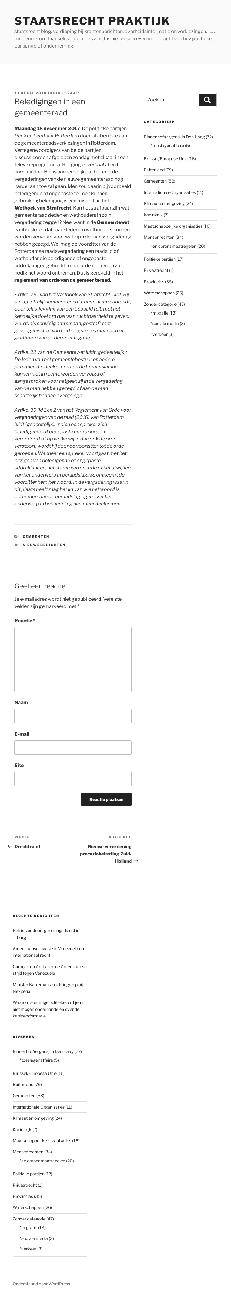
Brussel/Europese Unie (166, 158)
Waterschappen (159, 292)
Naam (21, 702)
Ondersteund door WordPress (41, 1283)
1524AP (70, 93)
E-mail (21, 734)
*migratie (159, 312)
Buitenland (154, 169)
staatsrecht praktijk (92, 21)
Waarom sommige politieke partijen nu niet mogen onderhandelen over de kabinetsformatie (50, 1009)
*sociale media (165, 323)
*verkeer (159, 334)
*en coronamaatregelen (173, 246)
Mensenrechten (159, 237)
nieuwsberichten (44, 545)
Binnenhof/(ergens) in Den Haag (174, 136)
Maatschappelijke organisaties (173, 226)
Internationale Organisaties (170, 192)
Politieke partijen (160, 259)
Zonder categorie (160, 304)
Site (19, 765)
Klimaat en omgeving (164, 203)
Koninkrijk (153, 214)
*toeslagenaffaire (167, 145)
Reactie (24, 621)
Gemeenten (36, 537)
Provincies (154, 281)
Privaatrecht (156, 270)
